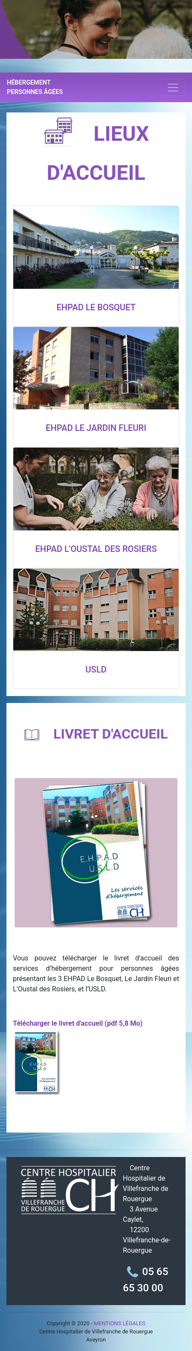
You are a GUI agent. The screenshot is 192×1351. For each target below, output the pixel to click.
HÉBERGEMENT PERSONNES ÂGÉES (35, 87)
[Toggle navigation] (173, 87)
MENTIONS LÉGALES (119, 1323)
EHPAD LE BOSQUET (95, 307)
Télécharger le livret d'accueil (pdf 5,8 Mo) (78, 1023)
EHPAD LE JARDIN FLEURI (96, 428)
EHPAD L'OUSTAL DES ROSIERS (96, 549)
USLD (96, 669)
